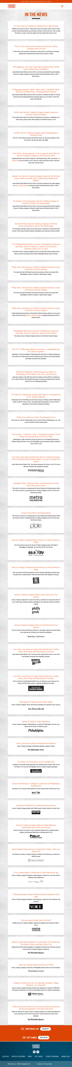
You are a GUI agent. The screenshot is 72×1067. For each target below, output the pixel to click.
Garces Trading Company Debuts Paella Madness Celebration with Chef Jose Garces (36, 826)
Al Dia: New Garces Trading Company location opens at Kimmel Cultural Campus (36, 113)
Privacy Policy (48, 1064)
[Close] (69, 1)
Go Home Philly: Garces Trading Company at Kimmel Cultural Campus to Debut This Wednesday (36, 225)
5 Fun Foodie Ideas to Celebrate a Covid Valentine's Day (36, 872)
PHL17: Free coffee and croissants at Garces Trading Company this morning (36, 47)
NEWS (30, 1056)
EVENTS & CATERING (18, 1056)
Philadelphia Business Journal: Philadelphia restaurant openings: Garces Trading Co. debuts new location (36, 332)
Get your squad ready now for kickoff (36, 920)
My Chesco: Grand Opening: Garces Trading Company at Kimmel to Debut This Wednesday (36, 202)
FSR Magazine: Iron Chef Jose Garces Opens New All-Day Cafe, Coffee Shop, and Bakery (36, 68)
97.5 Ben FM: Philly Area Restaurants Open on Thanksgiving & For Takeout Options (36, 395)
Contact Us (40, 1064)
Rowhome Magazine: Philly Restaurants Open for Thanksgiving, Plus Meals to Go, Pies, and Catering (36, 373)
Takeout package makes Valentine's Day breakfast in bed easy (36, 895)
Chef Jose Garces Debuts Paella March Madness (36, 743)
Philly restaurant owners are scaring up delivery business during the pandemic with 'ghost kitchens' (36, 1007)
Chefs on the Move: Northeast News (36, 513)
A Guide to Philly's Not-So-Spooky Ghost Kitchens (36, 805)
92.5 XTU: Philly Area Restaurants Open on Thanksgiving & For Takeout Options (36, 350)
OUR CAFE (5, 1056)
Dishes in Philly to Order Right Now (36, 721)
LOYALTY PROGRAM (52, 1056)
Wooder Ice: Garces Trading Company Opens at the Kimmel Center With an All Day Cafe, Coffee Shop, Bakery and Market (36, 178)
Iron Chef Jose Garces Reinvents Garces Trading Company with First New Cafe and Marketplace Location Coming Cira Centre (36, 459)
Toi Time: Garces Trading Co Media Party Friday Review (36, 26)
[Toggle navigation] (62, 6)
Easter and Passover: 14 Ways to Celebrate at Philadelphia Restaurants (36, 784)
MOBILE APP (65, 1056)
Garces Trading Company (21, 185)
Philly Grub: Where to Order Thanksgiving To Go (36, 417)
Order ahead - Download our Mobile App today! (36, 1)
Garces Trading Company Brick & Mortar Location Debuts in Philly (36, 541)
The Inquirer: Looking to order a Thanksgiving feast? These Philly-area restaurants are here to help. (36, 435)
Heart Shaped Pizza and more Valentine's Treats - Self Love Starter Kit (36, 850)
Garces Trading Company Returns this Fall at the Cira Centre (36, 595)
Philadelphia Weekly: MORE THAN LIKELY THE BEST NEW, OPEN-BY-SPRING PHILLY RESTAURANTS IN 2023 (36, 90)
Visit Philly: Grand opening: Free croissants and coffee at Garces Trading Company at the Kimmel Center (36, 154)
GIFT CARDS (39, 1056)
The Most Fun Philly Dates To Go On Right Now (36, 762)
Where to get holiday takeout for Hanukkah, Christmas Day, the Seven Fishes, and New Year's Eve (36, 943)
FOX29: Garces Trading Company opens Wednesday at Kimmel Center (36, 134)
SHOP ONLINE (44, 1037)
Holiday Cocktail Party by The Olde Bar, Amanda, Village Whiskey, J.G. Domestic (36, 984)
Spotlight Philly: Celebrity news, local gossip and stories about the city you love (36, 484)
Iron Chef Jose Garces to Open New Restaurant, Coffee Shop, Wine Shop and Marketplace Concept (36, 650)
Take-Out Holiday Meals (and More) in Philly (36, 965)
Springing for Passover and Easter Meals (36, 702)
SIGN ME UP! (45, 1029)
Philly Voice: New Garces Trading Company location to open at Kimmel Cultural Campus (36, 268)
